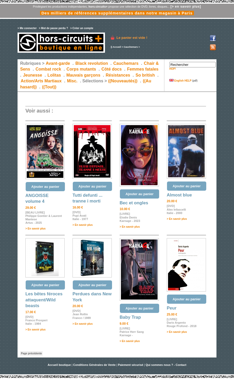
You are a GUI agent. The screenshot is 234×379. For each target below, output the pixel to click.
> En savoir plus (35, 228)
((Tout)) (49, 87)
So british (145, 75)
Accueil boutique (60, 364)
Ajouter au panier (45, 187)
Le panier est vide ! (131, 38)
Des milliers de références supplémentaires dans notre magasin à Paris (117, 13)
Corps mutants (81, 69)
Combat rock (48, 69)
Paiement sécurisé (130, 364)
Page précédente (31, 353)
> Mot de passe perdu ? (53, 28)
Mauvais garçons (83, 75)
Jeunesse (32, 75)
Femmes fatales (142, 69)
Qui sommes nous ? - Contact (166, 364)
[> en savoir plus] (185, 6)
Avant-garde (58, 63)
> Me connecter (27, 28)
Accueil (117, 47)
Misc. (72, 81)
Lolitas (54, 75)
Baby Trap (130, 317)
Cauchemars (131, 47)
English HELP (180, 80)
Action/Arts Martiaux (41, 81)
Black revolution (91, 63)
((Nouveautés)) (122, 81)
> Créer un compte (81, 28)
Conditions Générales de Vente (94, 364)
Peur (171, 308)
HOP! (172, 68)
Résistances (118, 75)
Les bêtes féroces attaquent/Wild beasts (44, 299)
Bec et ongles (134, 202)
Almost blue (179, 195)
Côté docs (112, 69)
